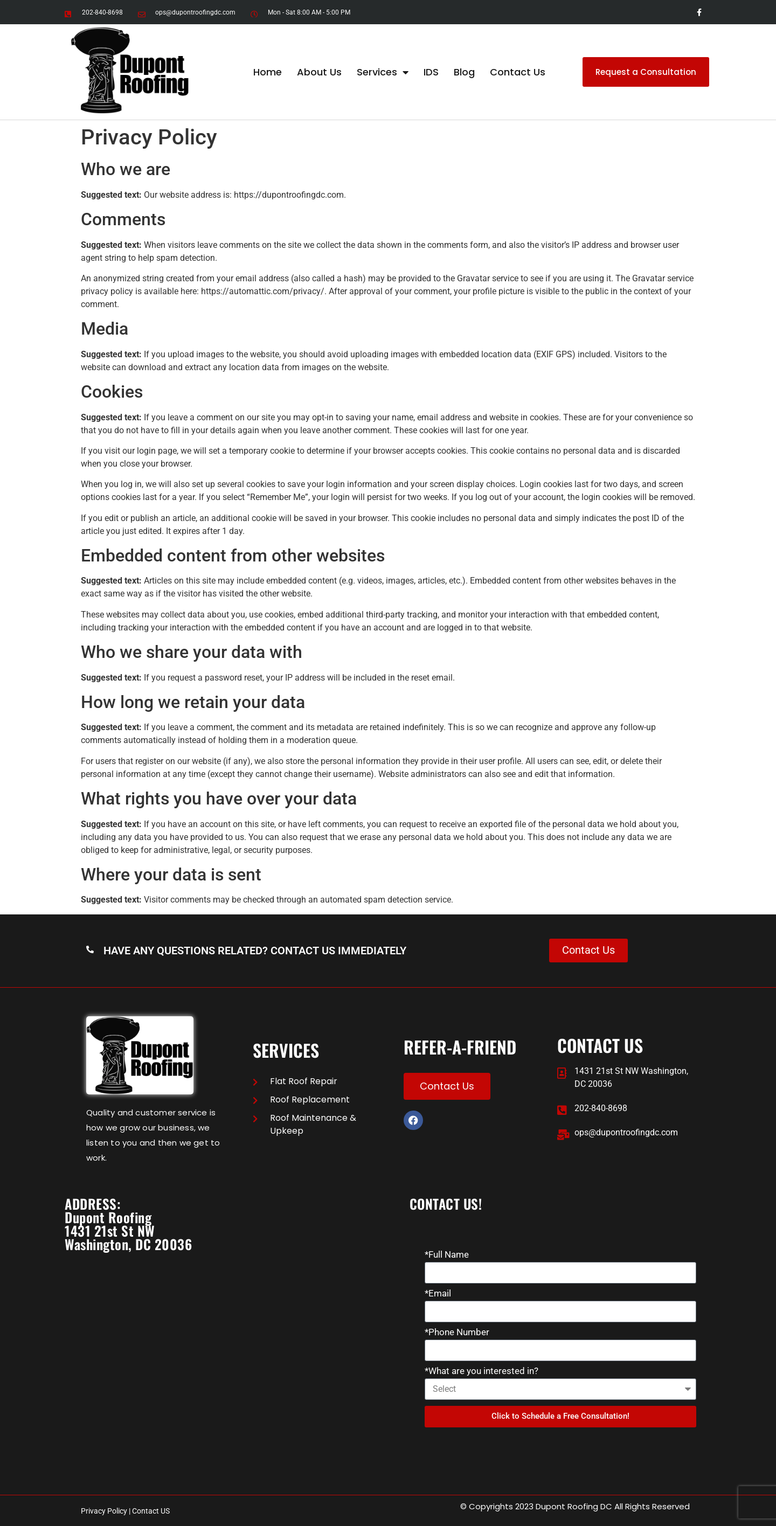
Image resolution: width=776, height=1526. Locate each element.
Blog (464, 72)
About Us (319, 72)
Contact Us (517, 72)
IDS (431, 72)
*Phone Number (457, 1332)
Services (382, 72)
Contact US (151, 1511)
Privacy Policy (104, 1511)
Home (267, 72)
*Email (438, 1294)
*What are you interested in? (481, 1371)
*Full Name (447, 1255)
